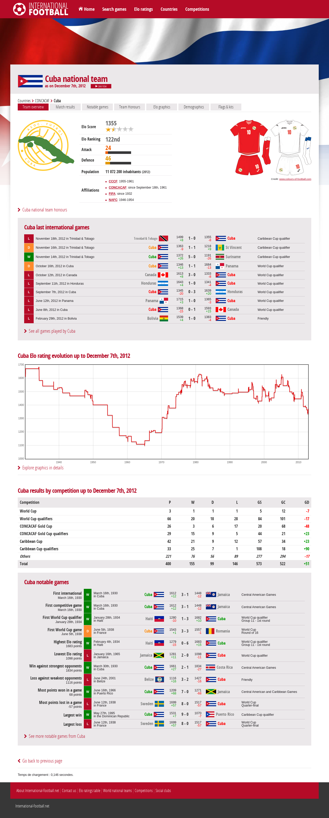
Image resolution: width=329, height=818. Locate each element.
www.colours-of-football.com (295, 179)
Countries (169, 9)
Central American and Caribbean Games (269, 692)
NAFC (113, 200)
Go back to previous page (42, 761)
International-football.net (32, 806)
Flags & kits (225, 106)
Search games (114, 9)
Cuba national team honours (44, 210)
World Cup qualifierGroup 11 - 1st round (256, 619)
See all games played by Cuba (52, 331)
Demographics (194, 106)
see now (101, 86)
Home (89, 9)
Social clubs (163, 790)
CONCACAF (42, 100)
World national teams (117, 790)
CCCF (113, 181)
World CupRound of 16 (250, 631)
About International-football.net (37, 790)
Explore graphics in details (42, 468)
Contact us (69, 790)
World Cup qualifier (271, 266)
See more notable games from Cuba (57, 736)
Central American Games (259, 595)
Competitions (197, 9)
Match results (65, 106)
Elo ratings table (89, 790)
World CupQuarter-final (250, 704)
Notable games (97, 106)
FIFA (112, 194)
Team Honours (129, 106)
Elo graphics (161, 106)
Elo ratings (143, 9)
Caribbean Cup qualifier (274, 238)
